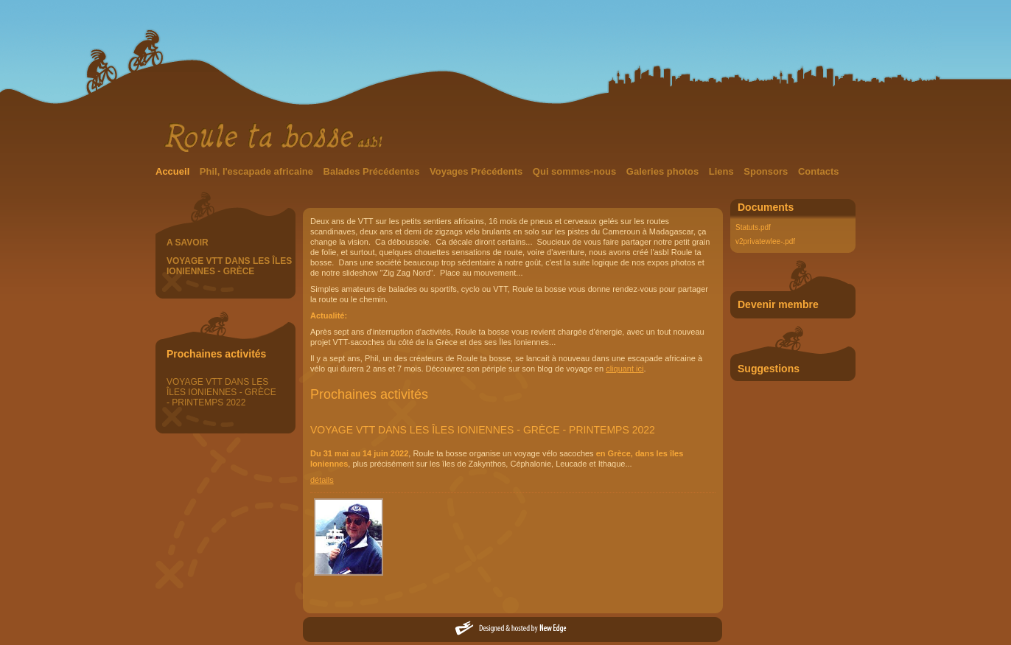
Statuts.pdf (753, 227)
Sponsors (767, 171)
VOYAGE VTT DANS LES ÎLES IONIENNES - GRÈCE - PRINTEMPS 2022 (221, 392)
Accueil (173, 171)
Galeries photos (664, 171)
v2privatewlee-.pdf (765, 241)
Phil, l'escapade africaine (258, 171)
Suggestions (769, 368)
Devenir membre (778, 304)
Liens (723, 171)
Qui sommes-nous (576, 171)
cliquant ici (624, 368)
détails (322, 479)
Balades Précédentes (372, 171)
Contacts (818, 171)
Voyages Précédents (477, 171)
